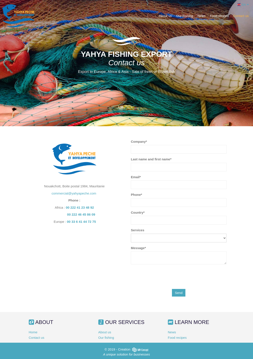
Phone (136, 194)
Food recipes (219, 16)
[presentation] (164, 276)
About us (165, 16)
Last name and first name (150, 159)
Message (138, 248)
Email (135, 177)
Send (178, 293)
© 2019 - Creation (126, 349)
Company (138, 141)
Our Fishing (184, 16)
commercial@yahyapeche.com (74, 193)
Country (137, 212)
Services (137, 230)
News (201, 16)
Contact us (241, 16)
